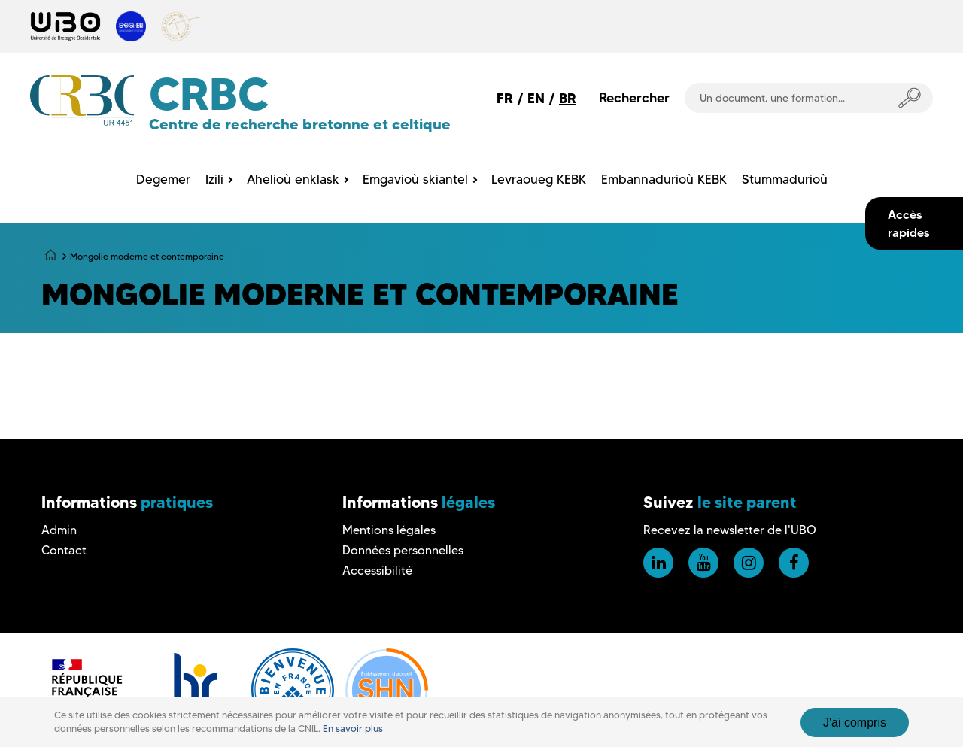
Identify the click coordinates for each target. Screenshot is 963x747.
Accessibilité (377, 570)
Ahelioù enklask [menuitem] (293, 179)
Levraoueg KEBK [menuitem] (538, 179)
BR (567, 98)
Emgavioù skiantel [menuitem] (415, 179)
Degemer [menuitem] (163, 179)
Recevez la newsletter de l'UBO (729, 530)
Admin (59, 530)
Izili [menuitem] (214, 179)
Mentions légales (389, 530)
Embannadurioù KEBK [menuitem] (664, 179)
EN (536, 98)
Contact (64, 550)
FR (505, 98)
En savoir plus (353, 728)
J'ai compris (854, 722)
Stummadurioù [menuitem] (785, 179)
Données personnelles (402, 550)
